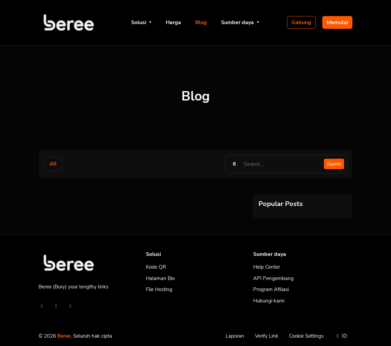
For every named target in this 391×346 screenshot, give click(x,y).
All (53, 163)
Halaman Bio (160, 278)
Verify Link (266, 336)
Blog (201, 22)
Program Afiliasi (271, 289)
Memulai (337, 22)
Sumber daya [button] (238, 22)
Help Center (266, 267)
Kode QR (156, 267)
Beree (64, 336)
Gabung (301, 22)
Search (334, 164)
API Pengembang (273, 278)
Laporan (235, 336)
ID (340, 336)
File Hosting (159, 289)
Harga (173, 22)
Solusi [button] (139, 22)
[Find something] (282, 164)
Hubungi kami (268, 300)
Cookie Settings (306, 336)
